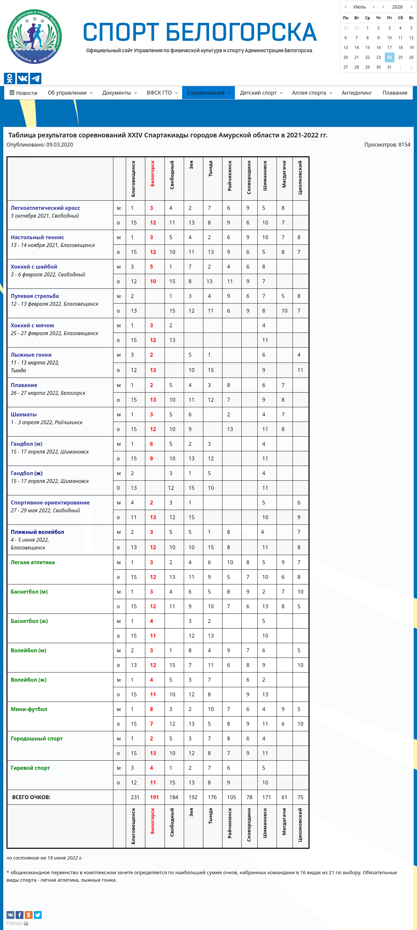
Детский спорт (258, 92)
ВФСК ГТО (159, 92)
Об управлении (67, 92)
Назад (14, 922)
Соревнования (205, 92)
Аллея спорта (309, 92)
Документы (116, 92)
